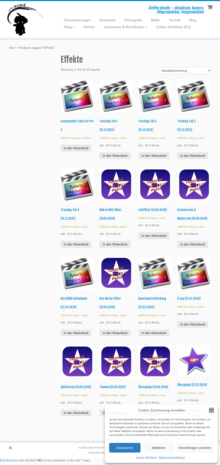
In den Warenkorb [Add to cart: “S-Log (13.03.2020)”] (192, 324)
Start (12, 48)
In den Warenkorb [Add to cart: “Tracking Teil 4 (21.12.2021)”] (76, 244)
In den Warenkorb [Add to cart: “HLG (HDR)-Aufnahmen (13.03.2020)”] (76, 333)
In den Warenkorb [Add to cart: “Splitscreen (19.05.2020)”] (76, 413)
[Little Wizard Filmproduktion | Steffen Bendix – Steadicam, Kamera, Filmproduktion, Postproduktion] (26, 19)
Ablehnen (158, 448)
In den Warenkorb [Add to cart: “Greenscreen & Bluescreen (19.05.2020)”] (192, 244)
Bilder (155, 19)
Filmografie (133, 19)
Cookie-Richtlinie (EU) (173, 26)
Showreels (107, 19)
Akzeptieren (124, 448)
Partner (89, 26)
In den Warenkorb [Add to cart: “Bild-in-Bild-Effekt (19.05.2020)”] (114, 244)
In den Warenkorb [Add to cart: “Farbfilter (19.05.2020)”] (153, 236)
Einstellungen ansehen (195, 448)
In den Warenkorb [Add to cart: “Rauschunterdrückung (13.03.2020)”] (153, 333)
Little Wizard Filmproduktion (103, 447)
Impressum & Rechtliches (125, 26)
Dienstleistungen (77, 19)
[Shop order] (185, 70)
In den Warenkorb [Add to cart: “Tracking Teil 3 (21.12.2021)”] (192, 155)
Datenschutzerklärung (172, 457)
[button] (211, 410)
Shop (69, 26)
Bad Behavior (9, 460)
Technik (175, 19)
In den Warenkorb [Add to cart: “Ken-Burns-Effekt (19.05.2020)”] (114, 333)
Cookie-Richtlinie (146, 457)
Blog (192, 19)
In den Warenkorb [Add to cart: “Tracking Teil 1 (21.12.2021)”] (114, 155)
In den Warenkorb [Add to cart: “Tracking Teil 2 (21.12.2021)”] (153, 155)
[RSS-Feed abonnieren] (12, 447)
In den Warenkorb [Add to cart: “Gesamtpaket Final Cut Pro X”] (76, 148)
